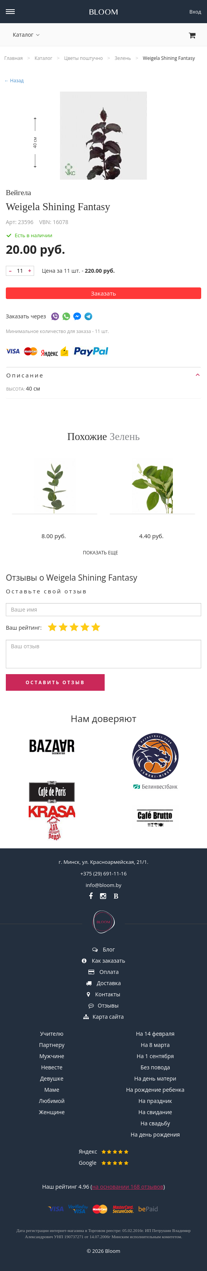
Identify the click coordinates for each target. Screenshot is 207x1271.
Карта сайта (103, 1016)
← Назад (14, 80)
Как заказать (103, 960)
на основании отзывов (128, 1186)
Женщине (52, 1112)
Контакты (103, 994)
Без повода (155, 1067)
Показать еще (103, 552)
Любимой (51, 1100)
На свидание (155, 1112)
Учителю (51, 1033)
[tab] (103, 375)
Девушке (51, 1078)
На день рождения (155, 1134)
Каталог (26, 34)
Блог (103, 949)
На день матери (155, 1078)
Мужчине (51, 1056)
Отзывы (103, 1005)
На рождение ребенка (155, 1089)
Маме (51, 1089)
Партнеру (51, 1044)
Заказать (103, 293)
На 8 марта (155, 1044)
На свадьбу (155, 1123)
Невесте (51, 1067)
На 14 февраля (155, 1033)
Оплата (103, 971)
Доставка (103, 983)
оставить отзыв (55, 682)
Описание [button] (103, 375)
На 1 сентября (155, 1056)
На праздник (155, 1100)
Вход (196, 11)
